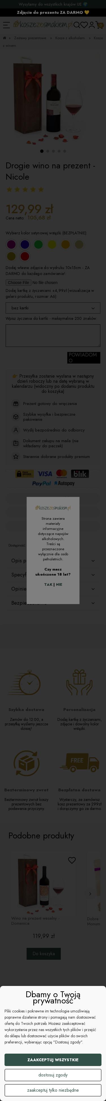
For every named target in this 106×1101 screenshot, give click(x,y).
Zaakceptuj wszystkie (53, 1060)
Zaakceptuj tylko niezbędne (53, 1090)
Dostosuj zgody (53, 1075)
